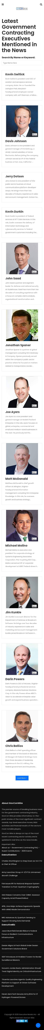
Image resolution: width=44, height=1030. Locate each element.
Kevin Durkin (14, 212)
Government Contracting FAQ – (26, 847)
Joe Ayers (12, 412)
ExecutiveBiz (8, 924)
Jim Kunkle (13, 612)
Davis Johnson (16, 141)
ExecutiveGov (9, 854)
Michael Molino (16, 545)
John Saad (13, 278)
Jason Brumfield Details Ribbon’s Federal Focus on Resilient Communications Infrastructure (19, 934)
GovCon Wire (28, 1018)
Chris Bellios (14, 746)
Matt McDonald (16, 479)
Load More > (22, 778)
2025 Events (27, 851)
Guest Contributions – (12, 851)
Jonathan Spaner (18, 345)
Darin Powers (14, 679)
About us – (7, 847)
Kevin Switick (15, 74)
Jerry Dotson (14, 176)
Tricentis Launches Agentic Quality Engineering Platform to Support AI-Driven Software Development (22, 982)
